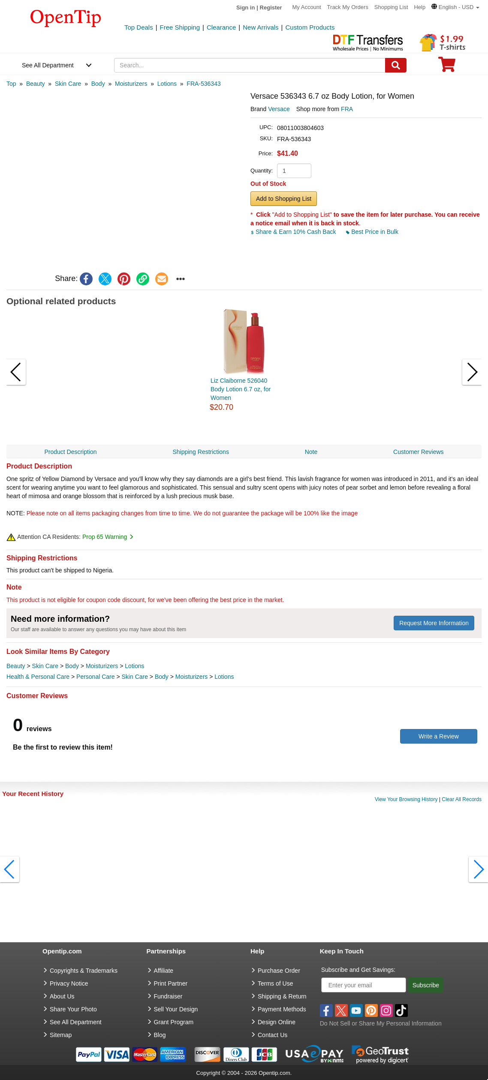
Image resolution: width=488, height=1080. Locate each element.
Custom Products (309, 27)
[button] (455, 7)
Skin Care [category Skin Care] (45, 666)
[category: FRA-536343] (203, 83)
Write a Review (439, 736)
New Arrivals (260, 27)
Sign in (245, 7)
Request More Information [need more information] (434, 623)
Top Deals (138, 27)
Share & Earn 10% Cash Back (293, 231)
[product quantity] (294, 170)
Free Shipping (180, 27)
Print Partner (171, 983)
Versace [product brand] (279, 109)
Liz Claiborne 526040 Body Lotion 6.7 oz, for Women (241, 389)
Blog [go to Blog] (160, 1035)
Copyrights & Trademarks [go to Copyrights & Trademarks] (83, 970)
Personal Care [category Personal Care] (95, 676)
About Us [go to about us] (62, 996)
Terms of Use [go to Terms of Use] (275, 983)
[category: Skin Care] (68, 83)
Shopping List (391, 7)
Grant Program (174, 1022)
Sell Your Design (176, 1009)
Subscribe (426, 985)
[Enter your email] (363, 984)
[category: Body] (98, 83)
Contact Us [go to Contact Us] (272, 1035)
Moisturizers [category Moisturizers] (102, 666)
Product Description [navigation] (70, 451)
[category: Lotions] (167, 83)
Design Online (276, 1022)
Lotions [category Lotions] (134, 666)
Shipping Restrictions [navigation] (200, 451)
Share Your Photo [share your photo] (73, 1009)
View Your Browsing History (406, 799)
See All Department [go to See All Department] (76, 1022)
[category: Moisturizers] (131, 83)
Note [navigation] (311, 451)
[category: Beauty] (35, 83)
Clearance (221, 27)
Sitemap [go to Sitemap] (61, 1035)
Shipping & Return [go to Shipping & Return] (282, 996)
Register (271, 7)
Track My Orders (347, 7)
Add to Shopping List (283, 198)
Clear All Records (462, 799)
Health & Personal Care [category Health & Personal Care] (37, 676)
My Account (306, 7)
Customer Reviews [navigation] (418, 451)
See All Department (48, 65)
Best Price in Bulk (372, 231)
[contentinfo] (66, 17)
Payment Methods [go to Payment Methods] (282, 1009)
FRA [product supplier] (347, 109)
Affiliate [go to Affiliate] (164, 970)
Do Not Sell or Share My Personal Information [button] (381, 1023)
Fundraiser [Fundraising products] (168, 996)
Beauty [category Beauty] (15, 666)
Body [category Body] (72, 666)
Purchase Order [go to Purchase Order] (279, 970)
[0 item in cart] (446, 67)
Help (419, 7)
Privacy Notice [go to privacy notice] (69, 983)
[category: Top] (11, 83)
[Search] (396, 65)
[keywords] (250, 65)
